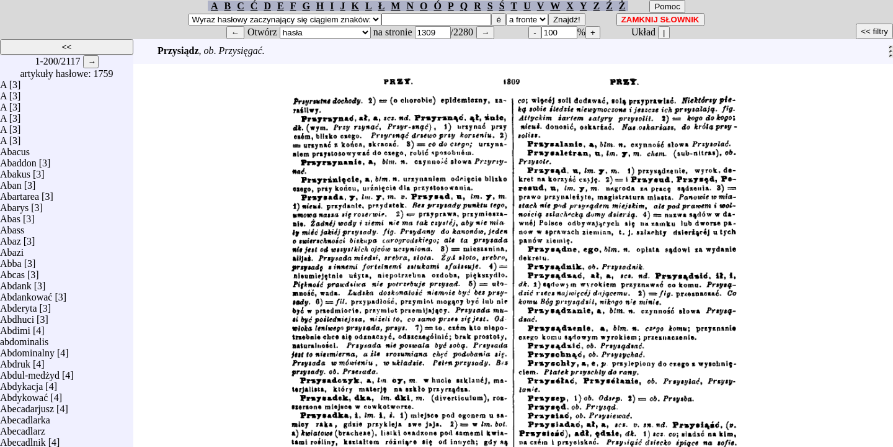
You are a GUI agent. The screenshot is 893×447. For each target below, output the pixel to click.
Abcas (12, 271)
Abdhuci (17, 316)
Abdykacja (21, 383)
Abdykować (24, 394)
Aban (11, 182)
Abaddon (18, 160)
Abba (11, 260)
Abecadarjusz (27, 405)
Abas (10, 215)
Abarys (14, 204)
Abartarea (19, 193)
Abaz (10, 238)
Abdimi (15, 327)
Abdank (16, 283)
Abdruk (15, 361)
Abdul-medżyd (30, 372)
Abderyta (18, 305)
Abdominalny (27, 350)
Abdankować (26, 294)
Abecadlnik (23, 439)
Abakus (15, 171)
